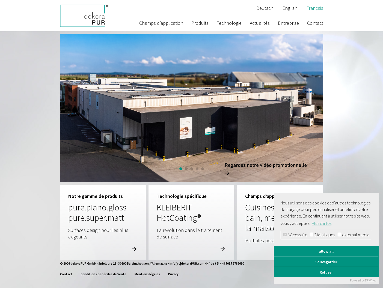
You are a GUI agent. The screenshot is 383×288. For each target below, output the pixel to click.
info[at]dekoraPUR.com (187, 263)
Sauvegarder (326, 261)
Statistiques (322, 234)
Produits (200, 23)
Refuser (326, 272)
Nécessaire (295, 234)
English (289, 8)
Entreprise (288, 23)
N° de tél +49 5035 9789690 (225, 263)
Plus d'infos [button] (321, 223)
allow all (326, 251)
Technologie (229, 23)
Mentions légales (147, 274)
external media (353, 234)
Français (314, 8)
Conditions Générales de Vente (103, 274)
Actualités (260, 23)
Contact (315, 23)
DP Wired (370, 280)
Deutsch (264, 8)
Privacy (173, 274)
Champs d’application (161, 23)
